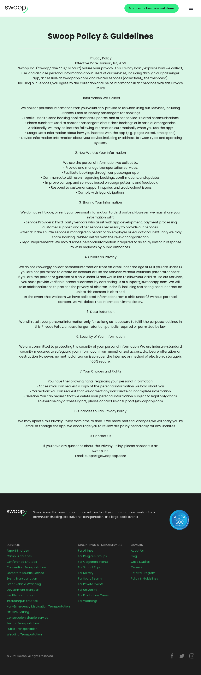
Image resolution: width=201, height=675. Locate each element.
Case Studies (140, 562)
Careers (136, 567)
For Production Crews (93, 595)
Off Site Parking (18, 612)
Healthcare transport (22, 595)
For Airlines (85, 550)
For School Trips (89, 567)
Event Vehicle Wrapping (24, 584)
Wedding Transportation (24, 634)
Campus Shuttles (19, 556)
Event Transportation (22, 578)
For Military (85, 573)
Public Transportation (22, 629)
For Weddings (87, 601)
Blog (134, 556)
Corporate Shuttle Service (25, 573)
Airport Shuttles (18, 550)
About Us (137, 550)
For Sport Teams (90, 578)
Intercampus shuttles (22, 601)
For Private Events (91, 584)
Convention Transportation (26, 567)
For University (87, 590)
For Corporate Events (93, 562)
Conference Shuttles (22, 562)
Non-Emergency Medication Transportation (38, 606)
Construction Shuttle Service (27, 618)
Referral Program (143, 573)
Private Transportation (23, 623)
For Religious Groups (92, 556)
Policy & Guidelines (144, 578)
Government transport (23, 590)
